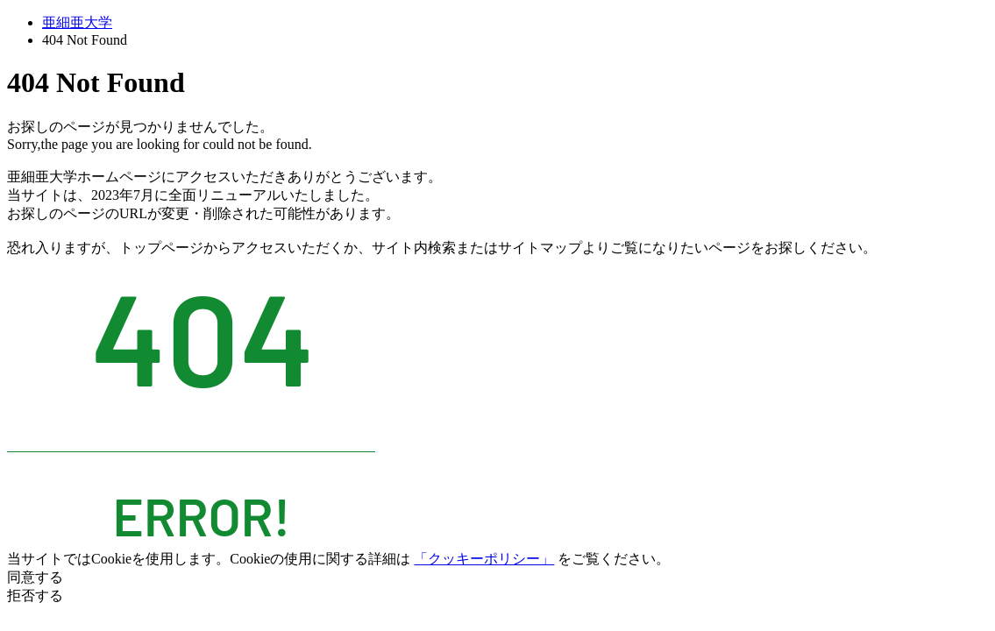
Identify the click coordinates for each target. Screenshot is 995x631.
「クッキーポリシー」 (484, 558)
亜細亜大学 (77, 22)
